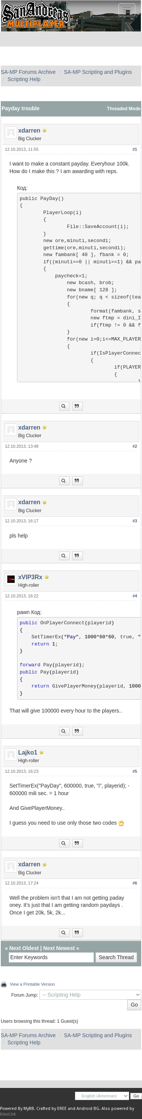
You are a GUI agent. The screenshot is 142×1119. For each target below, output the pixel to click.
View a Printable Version (32, 984)
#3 (135, 521)
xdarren (29, 130)
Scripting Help (24, 79)
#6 (135, 883)
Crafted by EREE (51, 1108)
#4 (135, 596)
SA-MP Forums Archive (28, 72)
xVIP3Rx (30, 577)
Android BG (87, 1108)
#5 (135, 771)
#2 (135, 446)
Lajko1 (27, 752)
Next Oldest (24, 948)
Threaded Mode (124, 108)
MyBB (28, 1108)
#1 (135, 149)
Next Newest (59, 948)
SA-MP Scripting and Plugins (98, 72)
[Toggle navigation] (127, 9)
